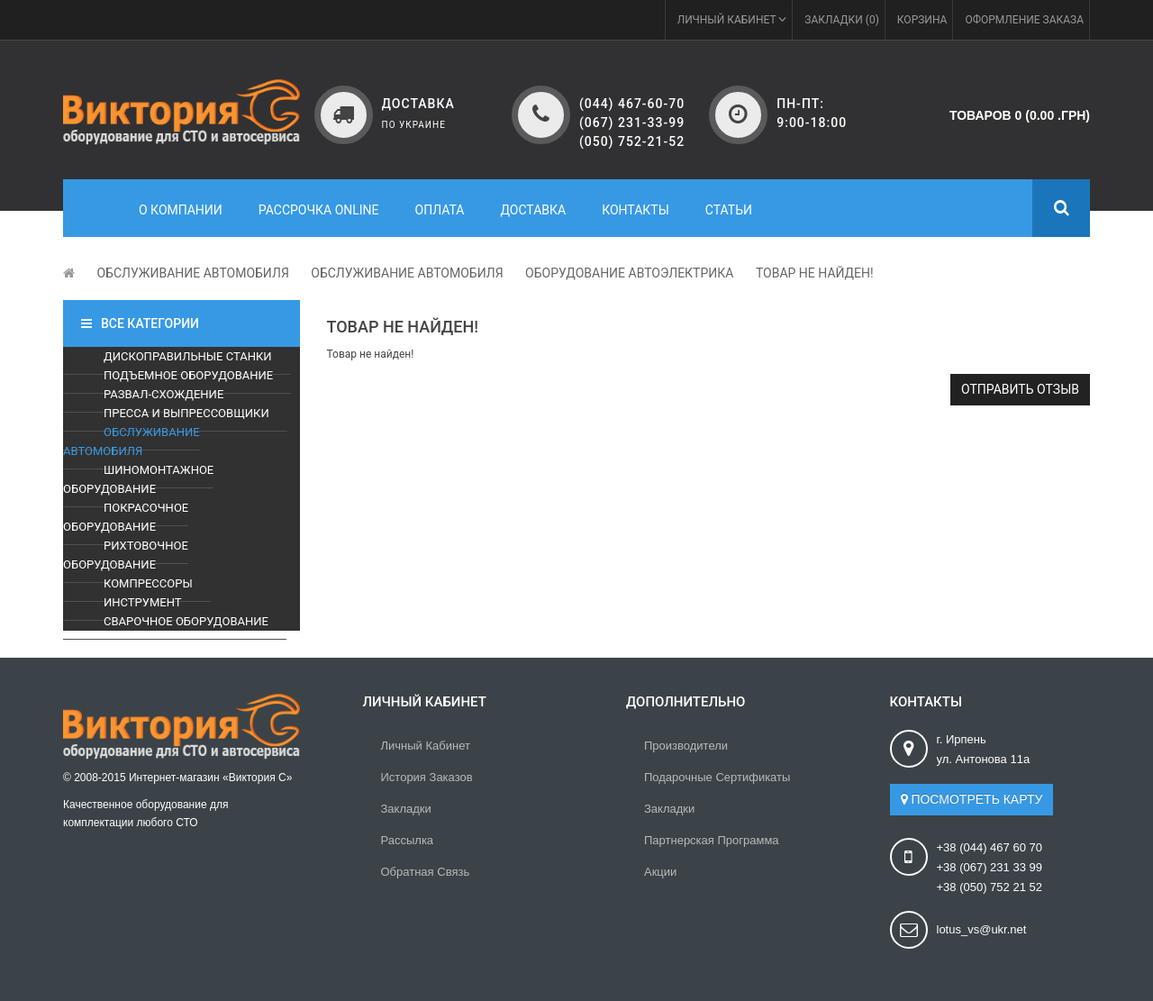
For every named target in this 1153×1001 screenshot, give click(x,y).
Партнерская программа (711, 840)
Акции (660, 871)
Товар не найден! (815, 273)
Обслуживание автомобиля (192, 273)
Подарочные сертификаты (717, 777)
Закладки (406, 808)
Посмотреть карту (972, 799)
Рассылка (407, 840)
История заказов (427, 777)
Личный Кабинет (425, 745)
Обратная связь (425, 871)
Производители (686, 745)
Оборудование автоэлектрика (629, 273)
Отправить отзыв (1020, 389)
